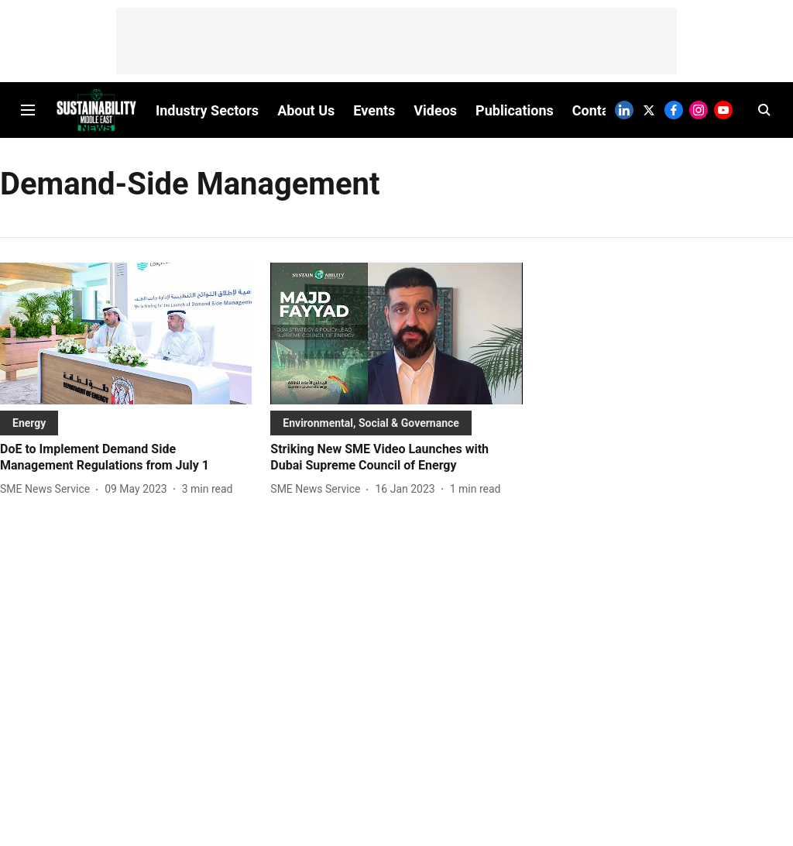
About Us (306, 110)
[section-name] (29, 422)
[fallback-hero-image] (126, 333)
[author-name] (48, 489)
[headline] (126, 458)
